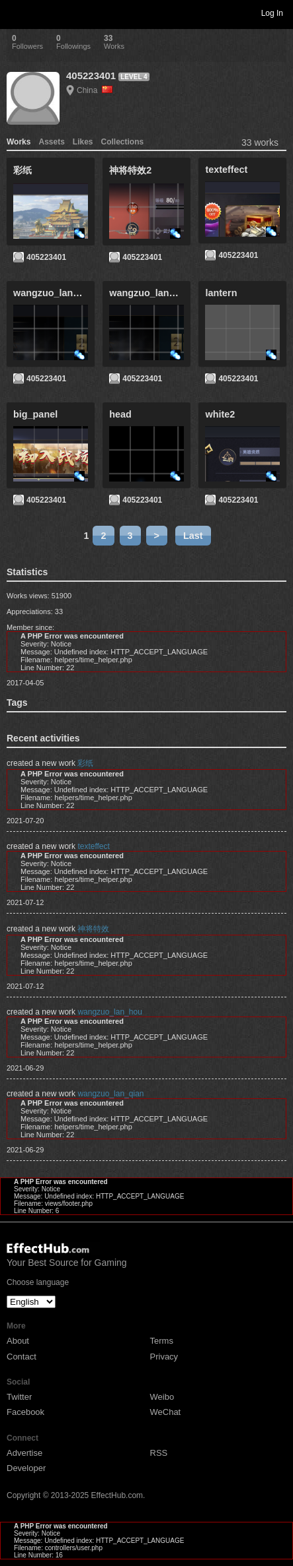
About (18, 1341)
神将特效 (93, 928)
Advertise (24, 1453)
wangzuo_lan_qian (110, 1093)
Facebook (25, 1412)
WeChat (165, 1412)
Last (193, 535)
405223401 (91, 75)
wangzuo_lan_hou (109, 1012)
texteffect (93, 846)
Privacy (164, 1357)
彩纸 (85, 763)
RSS (159, 1453)
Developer (26, 1468)
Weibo (162, 1397)
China (94, 90)
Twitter (19, 1397)
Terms (161, 1341)
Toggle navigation (16, 12)
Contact (21, 1357)
